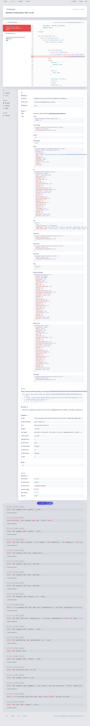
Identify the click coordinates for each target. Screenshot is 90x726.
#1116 (54, 172)
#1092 (62, 127)
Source (12, 716)
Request (5, 100)
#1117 (62, 376)
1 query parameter (11, 512)
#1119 (49, 274)
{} (47, 120)
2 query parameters (11, 689)
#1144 (62, 236)
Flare (65, 716)
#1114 (37, 223)
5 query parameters (11, 545)
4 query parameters (11, 610)
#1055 (64, 148)
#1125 (62, 246)
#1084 (56, 256)
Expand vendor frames (11, 22)
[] (38, 268)
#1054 (57, 118)
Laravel (25, 716)
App (4, 90)
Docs (19, 716)
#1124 (47, 325)
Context (5, 113)
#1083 (56, 150)
